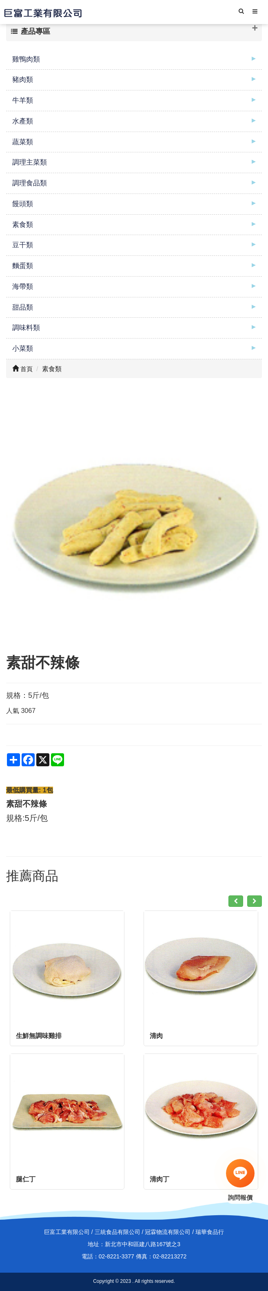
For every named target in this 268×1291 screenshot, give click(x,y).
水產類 (22, 121)
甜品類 (22, 307)
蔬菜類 (22, 142)
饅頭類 (22, 204)
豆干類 (22, 245)
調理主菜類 (29, 162)
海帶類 (22, 286)
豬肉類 (22, 80)
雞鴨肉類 (26, 59)
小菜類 (22, 348)
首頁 (22, 368)
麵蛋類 (22, 266)
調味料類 (26, 328)
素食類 (22, 225)
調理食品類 (29, 183)
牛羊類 (22, 100)
